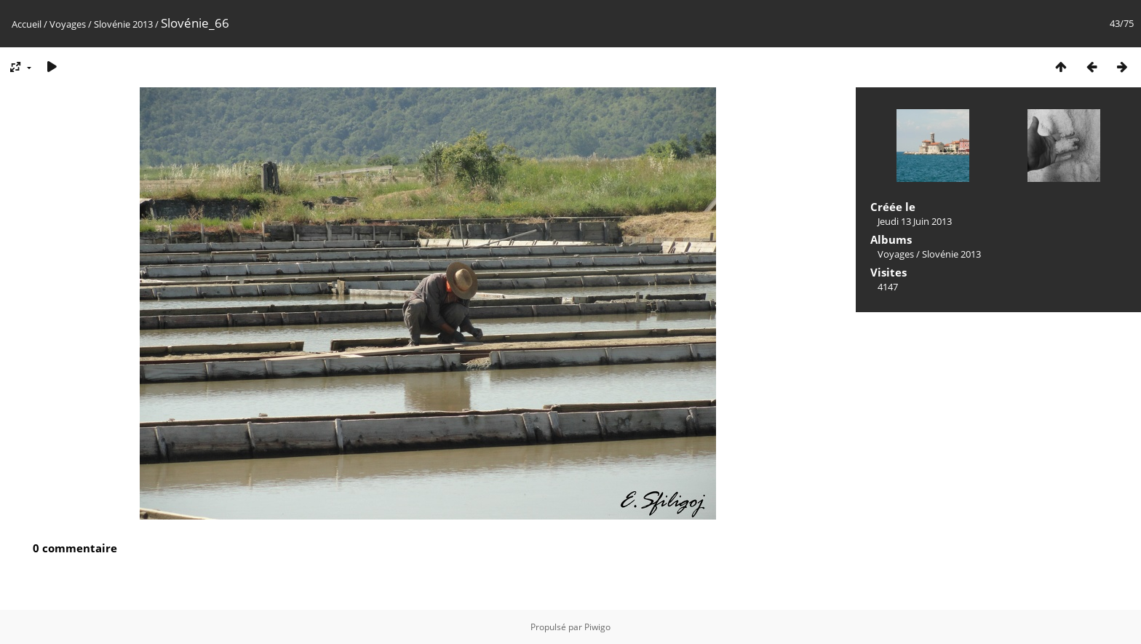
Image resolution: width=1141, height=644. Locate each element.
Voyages (67, 24)
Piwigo (597, 627)
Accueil (26, 24)
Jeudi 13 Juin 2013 (915, 221)
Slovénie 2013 (123, 24)
